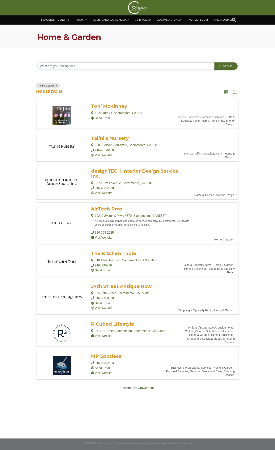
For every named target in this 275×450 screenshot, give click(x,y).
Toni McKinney (109, 106)
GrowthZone (146, 387)
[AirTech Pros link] (61, 223)
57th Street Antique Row (121, 286)
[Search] (234, 19)
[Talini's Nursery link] (61, 147)
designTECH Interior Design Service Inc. (134, 173)
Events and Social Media (110, 19)
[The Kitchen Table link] (62, 262)
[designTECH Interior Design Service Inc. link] (61, 182)
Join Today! (143, 19)
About (80, 19)
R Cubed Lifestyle (112, 324)
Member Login (198, 19)
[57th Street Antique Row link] (61, 297)
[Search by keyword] (126, 66)
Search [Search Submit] (226, 66)
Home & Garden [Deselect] (48, 85)
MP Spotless (106, 356)
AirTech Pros (106, 209)
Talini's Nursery (110, 138)
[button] (226, 92)
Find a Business (224, 19)
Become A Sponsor (170, 19)
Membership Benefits (55, 19)
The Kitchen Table (113, 253)
